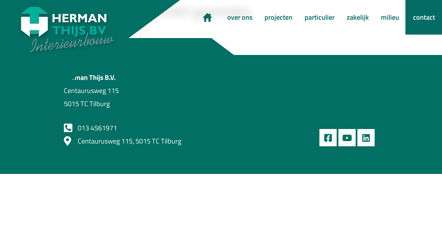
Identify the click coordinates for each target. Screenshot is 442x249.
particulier (320, 17)
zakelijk (358, 17)
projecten (278, 17)
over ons (239, 17)
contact (424, 17)
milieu (390, 17)
